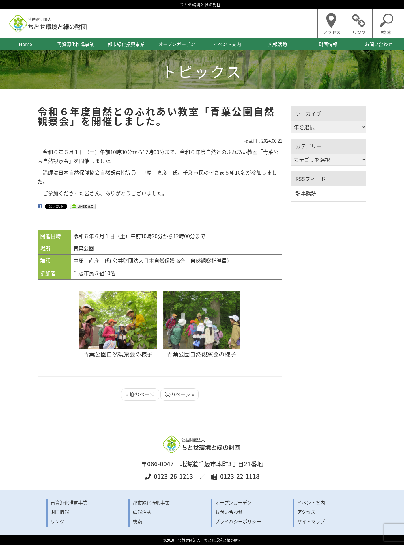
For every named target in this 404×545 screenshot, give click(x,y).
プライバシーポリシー (238, 521)
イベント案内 (227, 43)
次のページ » (179, 394)
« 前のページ (140, 394)
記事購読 (305, 193)
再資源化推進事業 (75, 43)
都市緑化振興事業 (126, 43)
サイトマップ (311, 521)
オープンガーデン (176, 43)
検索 (137, 521)
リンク (57, 521)
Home (25, 43)
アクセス (306, 511)
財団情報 (328, 43)
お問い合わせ (378, 43)
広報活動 (277, 43)
